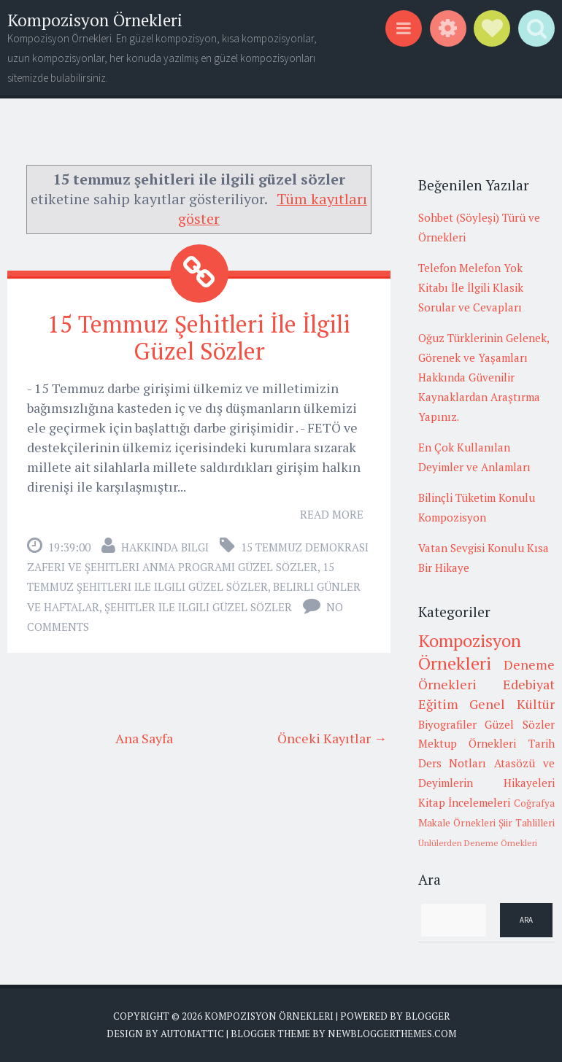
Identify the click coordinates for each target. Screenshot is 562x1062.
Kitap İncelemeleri (464, 802)
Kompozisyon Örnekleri (94, 20)
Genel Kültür (512, 704)
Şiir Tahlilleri (527, 822)
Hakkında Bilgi (165, 547)
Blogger (427, 1016)
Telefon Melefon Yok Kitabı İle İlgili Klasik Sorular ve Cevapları (470, 287)
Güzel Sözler (520, 724)
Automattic (192, 1033)
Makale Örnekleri (457, 822)
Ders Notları (452, 763)
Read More (331, 514)
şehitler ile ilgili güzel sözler (198, 607)
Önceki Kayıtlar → (332, 738)
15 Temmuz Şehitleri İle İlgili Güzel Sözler (198, 337)
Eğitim (438, 704)
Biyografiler (447, 724)
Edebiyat (529, 684)
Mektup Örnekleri (467, 743)
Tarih (541, 743)
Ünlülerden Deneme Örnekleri (477, 842)
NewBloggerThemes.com (392, 1033)
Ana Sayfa (144, 738)
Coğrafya (534, 803)
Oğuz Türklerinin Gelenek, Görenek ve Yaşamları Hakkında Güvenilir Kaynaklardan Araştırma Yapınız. (483, 377)
